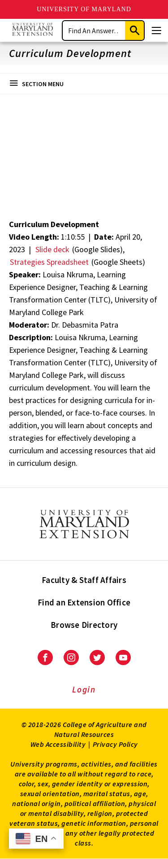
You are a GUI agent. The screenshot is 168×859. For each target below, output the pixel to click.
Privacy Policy (115, 744)
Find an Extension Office (84, 602)
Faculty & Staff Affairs (84, 579)
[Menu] (156, 30)
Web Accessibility (58, 744)
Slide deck (52, 249)
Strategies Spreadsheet (49, 262)
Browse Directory (84, 624)
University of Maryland (84, 9)
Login (84, 689)
